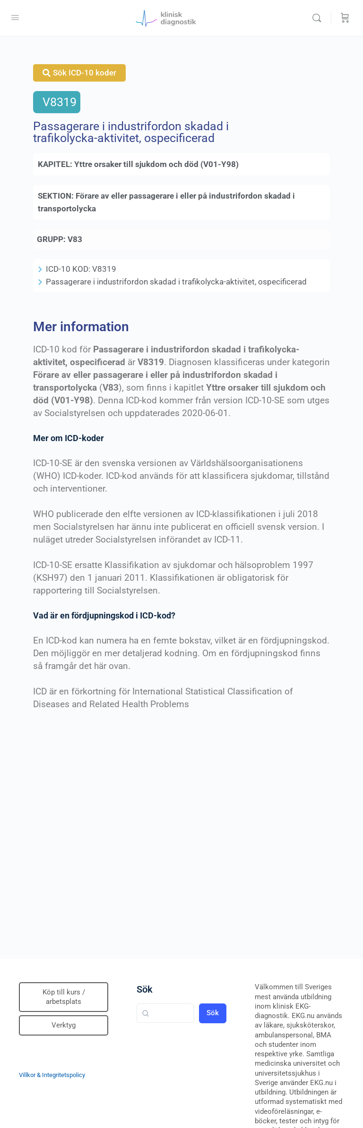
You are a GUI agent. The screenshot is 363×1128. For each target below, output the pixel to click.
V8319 (60, 102)
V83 (75, 239)
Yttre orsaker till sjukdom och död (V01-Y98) (156, 164)
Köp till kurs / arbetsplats (64, 997)
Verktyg (64, 1025)
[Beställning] (345, 18)
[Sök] (319, 18)
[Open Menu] (15, 17)
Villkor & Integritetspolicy (52, 1074)
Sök (145, 989)
